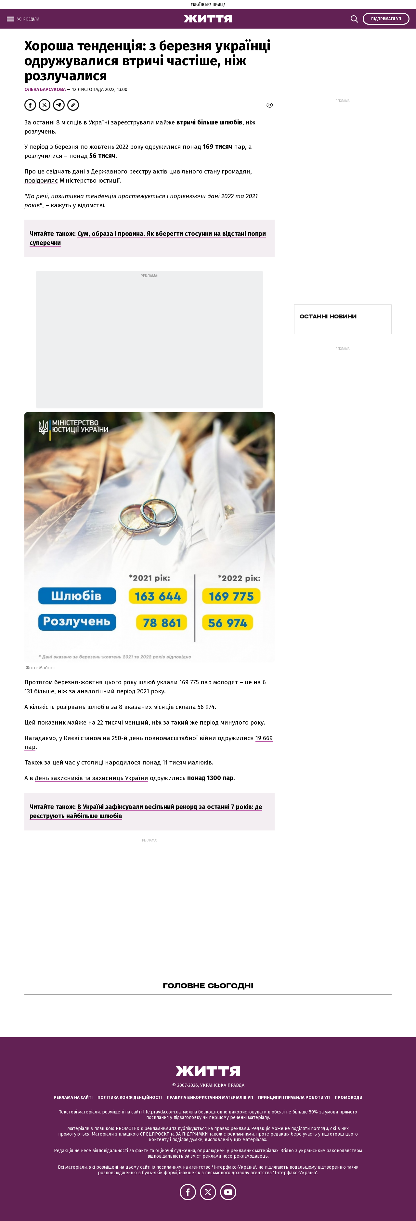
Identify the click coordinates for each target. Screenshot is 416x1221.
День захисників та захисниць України (91, 778)
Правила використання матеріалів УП (210, 1097)
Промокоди (348, 1097)
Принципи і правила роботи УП (294, 1097)
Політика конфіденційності (130, 1097)
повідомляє (41, 180)
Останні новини (328, 316)
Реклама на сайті (73, 1097)
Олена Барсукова (45, 89)
